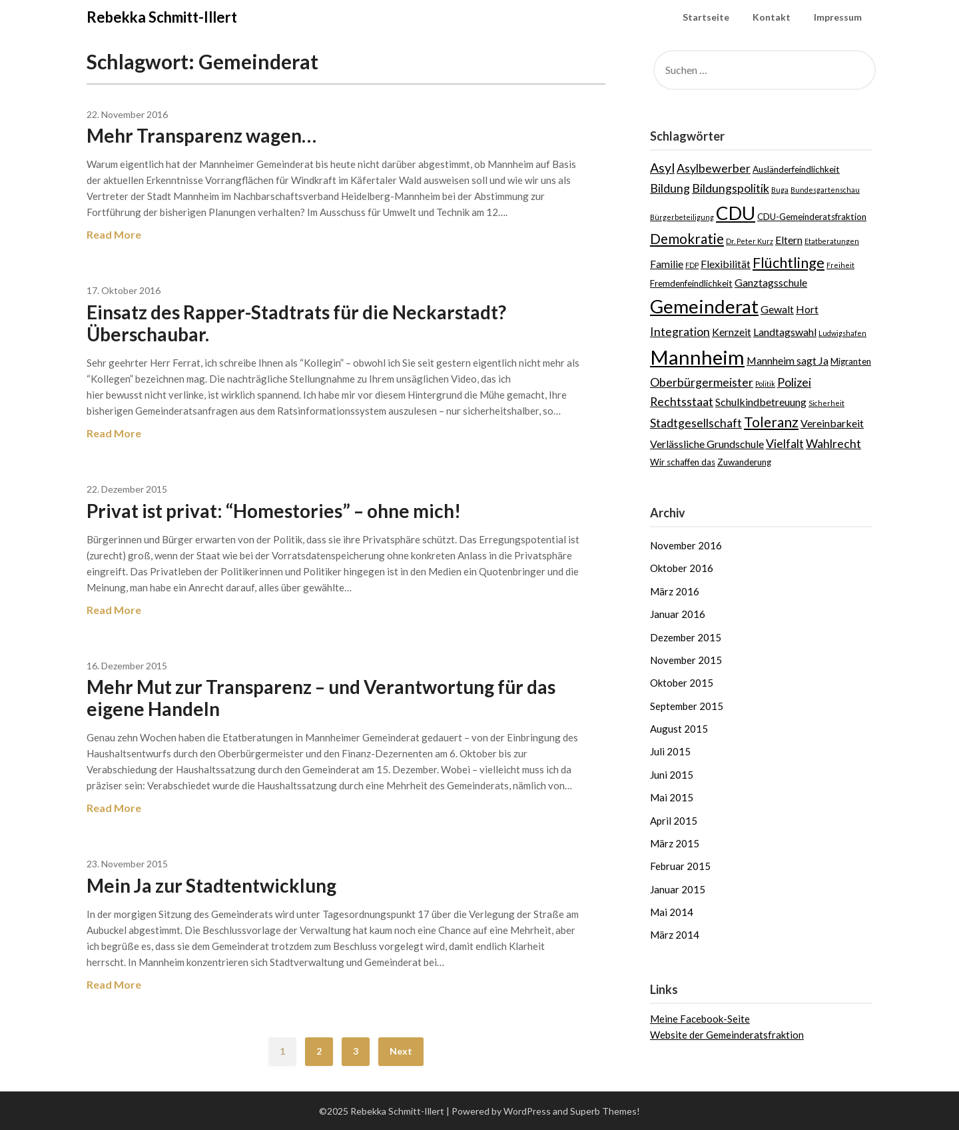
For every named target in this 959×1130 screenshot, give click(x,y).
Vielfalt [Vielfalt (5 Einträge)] (785, 443)
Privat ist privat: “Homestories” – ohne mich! (274, 510)
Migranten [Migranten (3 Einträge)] (850, 361)
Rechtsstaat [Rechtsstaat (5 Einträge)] (681, 401)
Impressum (838, 17)
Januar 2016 (677, 614)
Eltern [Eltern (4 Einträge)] (788, 239)
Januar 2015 (677, 889)
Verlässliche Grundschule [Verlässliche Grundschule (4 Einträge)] (707, 443)
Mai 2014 (671, 912)
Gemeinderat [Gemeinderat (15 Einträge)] (704, 306)
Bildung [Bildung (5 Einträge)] (670, 188)
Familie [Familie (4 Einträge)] (666, 263)
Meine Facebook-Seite (700, 1019)
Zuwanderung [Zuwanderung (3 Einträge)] (744, 462)
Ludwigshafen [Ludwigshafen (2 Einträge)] (842, 333)
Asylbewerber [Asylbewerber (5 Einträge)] (714, 168)
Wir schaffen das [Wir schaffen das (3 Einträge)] (682, 462)
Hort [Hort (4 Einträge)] (807, 309)
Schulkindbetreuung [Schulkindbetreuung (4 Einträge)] (760, 401)
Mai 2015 (671, 797)
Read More (114, 234)
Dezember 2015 (685, 637)
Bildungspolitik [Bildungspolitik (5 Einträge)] (730, 188)
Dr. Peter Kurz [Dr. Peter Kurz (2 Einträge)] (749, 241)
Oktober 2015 (681, 683)
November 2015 (686, 660)
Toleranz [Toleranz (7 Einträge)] (771, 422)
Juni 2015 (671, 775)
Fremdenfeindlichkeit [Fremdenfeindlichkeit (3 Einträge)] (691, 283)
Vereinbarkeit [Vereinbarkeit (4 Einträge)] (832, 423)
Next (401, 1051)
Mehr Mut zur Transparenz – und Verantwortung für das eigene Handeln (321, 697)
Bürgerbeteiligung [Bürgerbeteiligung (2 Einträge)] (682, 217)
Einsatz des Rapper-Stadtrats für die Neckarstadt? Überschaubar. (296, 323)
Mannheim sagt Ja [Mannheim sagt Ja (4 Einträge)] (787, 360)
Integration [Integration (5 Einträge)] (680, 331)
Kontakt (772, 17)
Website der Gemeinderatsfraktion (727, 1035)
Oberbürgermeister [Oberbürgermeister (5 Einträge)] (701, 382)
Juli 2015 (670, 751)
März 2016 (674, 591)
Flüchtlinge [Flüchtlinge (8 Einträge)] (788, 262)
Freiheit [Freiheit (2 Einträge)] (840, 265)
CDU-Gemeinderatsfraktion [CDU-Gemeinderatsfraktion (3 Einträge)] (811, 216)
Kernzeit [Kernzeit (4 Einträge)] (731, 331)
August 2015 (679, 729)
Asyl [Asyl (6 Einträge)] (662, 167)
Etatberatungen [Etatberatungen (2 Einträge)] (831, 241)
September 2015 (686, 706)
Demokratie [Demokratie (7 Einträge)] (687, 239)
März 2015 (674, 843)
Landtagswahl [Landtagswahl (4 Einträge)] (784, 331)
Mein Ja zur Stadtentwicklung (211, 885)
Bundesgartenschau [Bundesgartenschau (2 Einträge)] (825, 189)
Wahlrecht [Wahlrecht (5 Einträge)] (833, 443)
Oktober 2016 (681, 568)
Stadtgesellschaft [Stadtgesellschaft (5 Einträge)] (696, 422)
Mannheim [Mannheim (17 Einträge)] (697, 357)
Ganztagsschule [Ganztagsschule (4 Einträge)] (771, 282)
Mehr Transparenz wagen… (201, 135)
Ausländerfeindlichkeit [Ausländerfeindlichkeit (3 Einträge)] (796, 169)
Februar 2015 (680, 866)
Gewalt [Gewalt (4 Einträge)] (777, 309)
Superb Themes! (605, 1111)
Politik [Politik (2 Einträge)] (765, 383)
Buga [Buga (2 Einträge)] (780, 189)
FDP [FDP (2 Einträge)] (692, 265)
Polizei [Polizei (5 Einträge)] (794, 382)
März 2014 (674, 935)
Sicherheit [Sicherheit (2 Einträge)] (826, 403)
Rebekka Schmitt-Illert (162, 17)
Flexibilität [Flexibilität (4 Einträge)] (726, 263)
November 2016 (686, 545)
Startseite (706, 17)
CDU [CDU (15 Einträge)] (735, 212)
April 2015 (673, 821)
